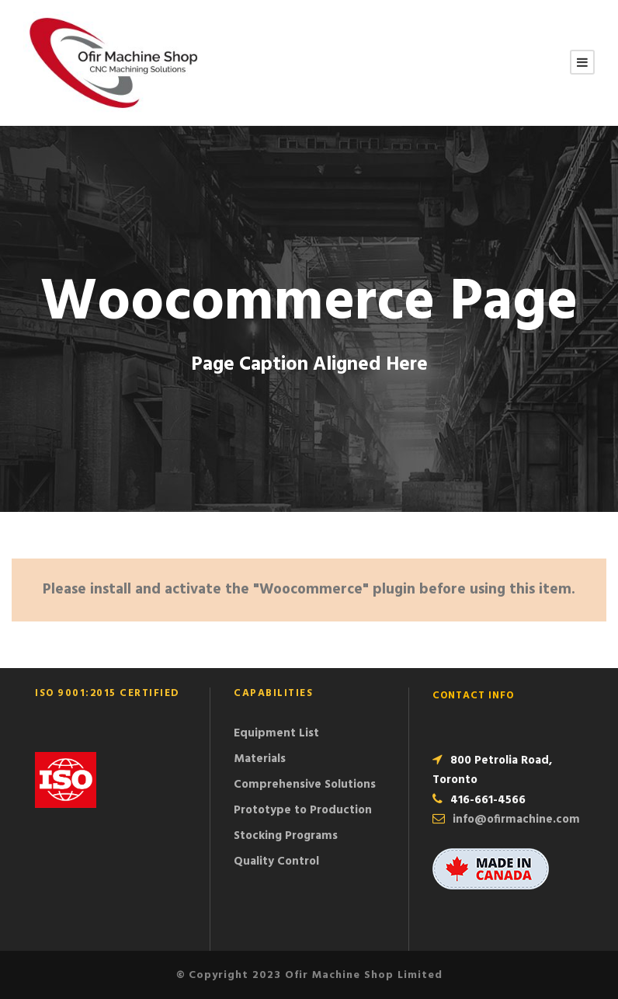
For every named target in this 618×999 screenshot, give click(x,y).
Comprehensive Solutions (305, 784)
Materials (260, 759)
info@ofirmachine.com (516, 819)
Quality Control (276, 861)
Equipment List (276, 733)
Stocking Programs (286, 836)
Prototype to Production (303, 810)
